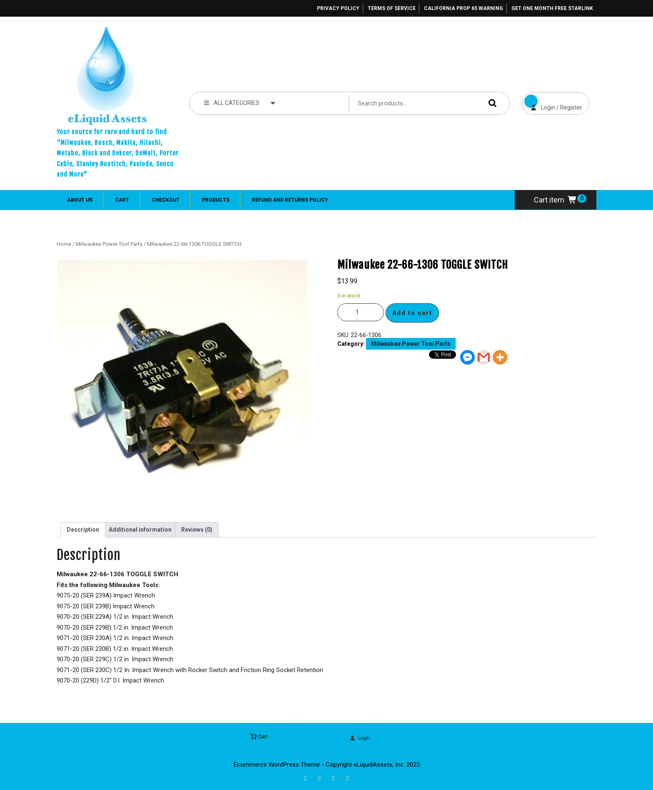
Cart (122, 200)
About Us (79, 200)
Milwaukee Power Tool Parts (109, 244)
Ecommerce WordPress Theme (277, 764)
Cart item (555, 199)
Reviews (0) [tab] (196, 529)
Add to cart (412, 313)
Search (490, 103)
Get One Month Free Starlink (552, 8)
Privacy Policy (338, 8)
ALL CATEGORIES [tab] (240, 102)
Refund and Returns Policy (290, 200)
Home (64, 244)
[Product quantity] (360, 312)
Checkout (165, 200)
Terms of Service (392, 8)
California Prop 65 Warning (463, 8)
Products (215, 200)
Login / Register (552, 101)
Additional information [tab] (140, 529)
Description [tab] (83, 529)
